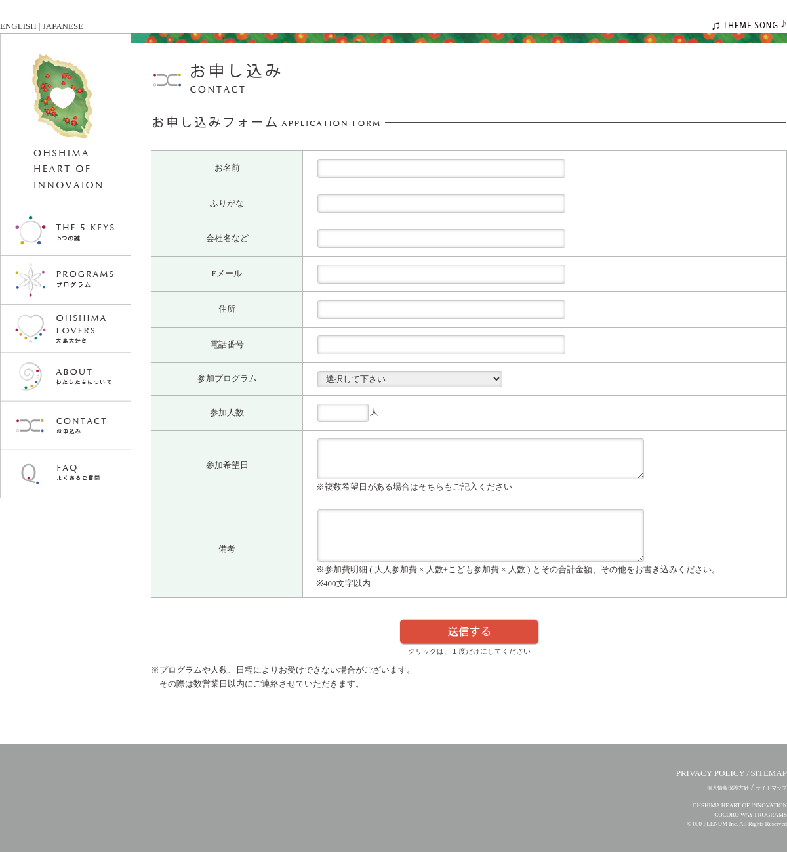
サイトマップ (771, 788)
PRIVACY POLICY (710, 773)
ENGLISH (18, 26)
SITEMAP (768, 773)
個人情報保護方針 (728, 788)
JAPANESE (63, 26)
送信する (469, 632)
